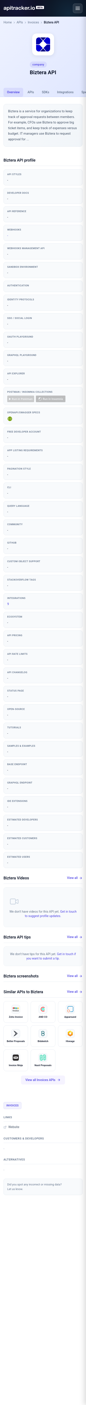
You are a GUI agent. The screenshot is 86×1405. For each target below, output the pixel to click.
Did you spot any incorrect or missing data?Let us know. (34, 1187)
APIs (20, 22)
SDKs (45, 92)
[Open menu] (77, 8)
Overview (13, 92)
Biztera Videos (16, 878)
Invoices (33, 22)
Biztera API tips (17, 937)
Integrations (65, 92)
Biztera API (51, 22)
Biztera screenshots (21, 976)
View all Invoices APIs (43, 1080)
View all (74, 878)
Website (11, 1127)
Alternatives (14, 1159)
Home (8, 22)
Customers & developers (24, 1138)
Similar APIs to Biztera (23, 991)
